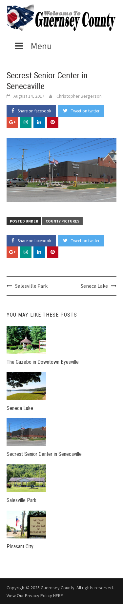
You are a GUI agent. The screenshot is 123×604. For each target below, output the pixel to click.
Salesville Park (31, 286)
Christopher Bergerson (79, 96)
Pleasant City (20, 546)
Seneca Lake (94, 286)
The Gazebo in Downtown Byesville (43, 362)
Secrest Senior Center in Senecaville (44, 454)
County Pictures (62, 221)
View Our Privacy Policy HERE (35, 595)
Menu (32, 46)
